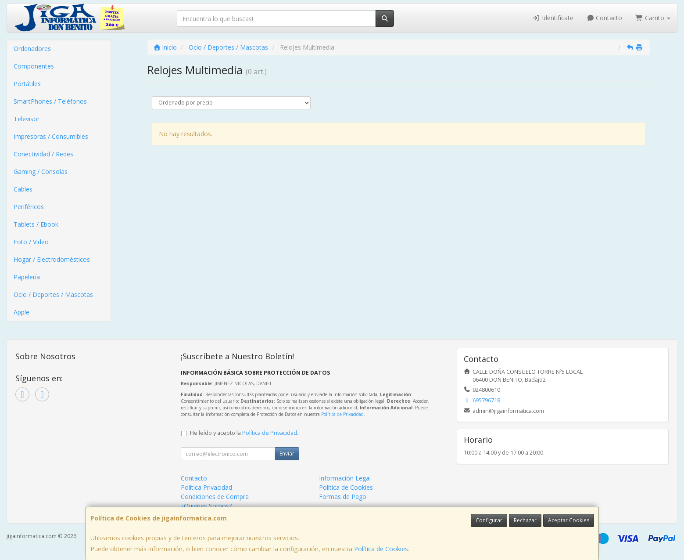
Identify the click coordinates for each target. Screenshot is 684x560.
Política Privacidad (206, 487)
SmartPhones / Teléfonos (50, 101)
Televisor (26, 119)
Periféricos (29, 206)
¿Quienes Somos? (206, 506)
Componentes (34, 66)
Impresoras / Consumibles (51, 136)
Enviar (286, 453)
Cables (23, 189)
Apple (21, 312)
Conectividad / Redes (43, 154)
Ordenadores (32, 48)
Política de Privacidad (342, 414)
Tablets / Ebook (36, 224)
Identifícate (552, 18)
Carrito (652, 18)
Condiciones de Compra (215, 496)
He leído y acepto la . (244, 433)
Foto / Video (31, 242)
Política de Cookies (381, 549)
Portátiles (27, 83)
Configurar (489, 520)
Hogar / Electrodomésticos (52, 259)
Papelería (27, 277)
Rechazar (525, 520)
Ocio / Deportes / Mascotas (53, 294)
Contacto (605, 18)
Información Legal (345, 478)
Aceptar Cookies (568, 520)
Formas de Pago (342, 496)
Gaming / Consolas (41, 171)
